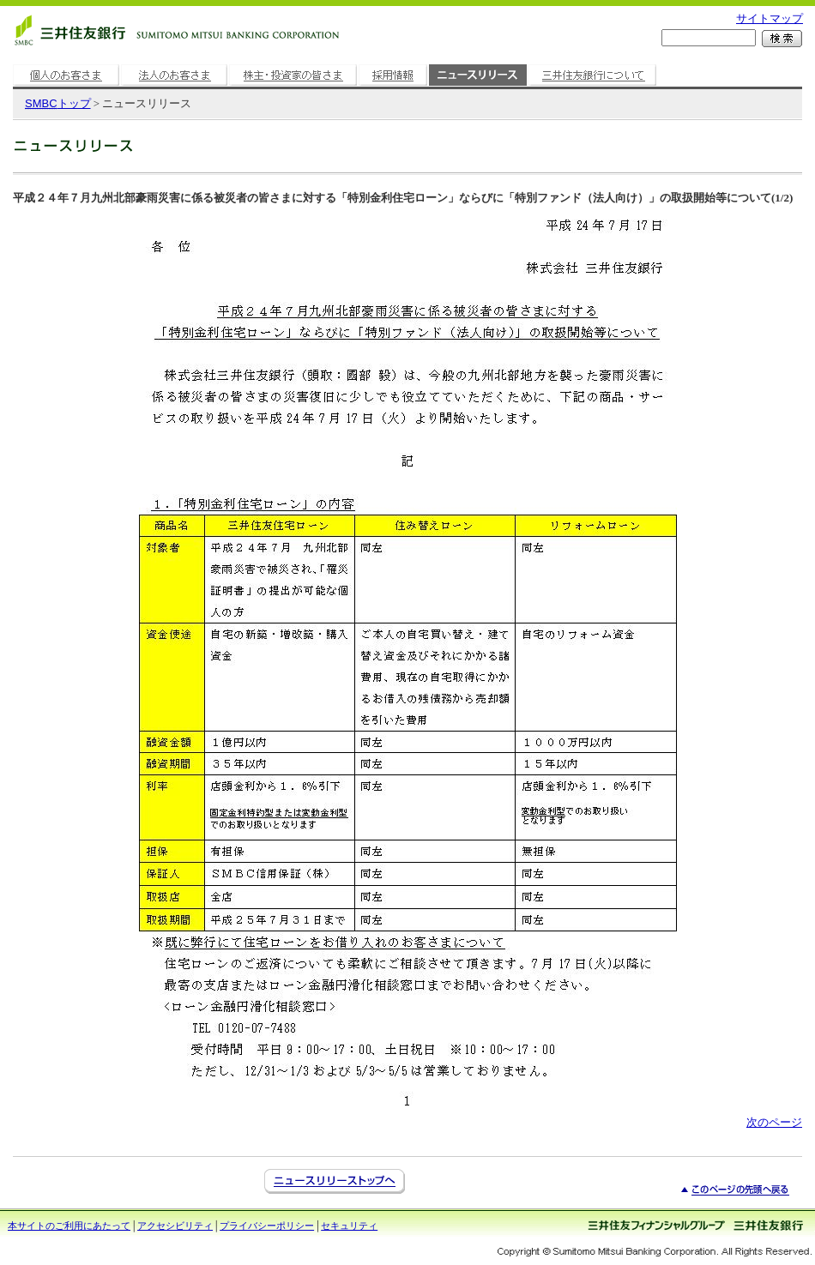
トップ (58, 103)
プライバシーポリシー (267, 1225)
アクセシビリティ (175, 1225)
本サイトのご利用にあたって (69, 1225)
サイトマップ (769, 18)
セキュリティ (349, 1225)
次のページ (774, 1122)
